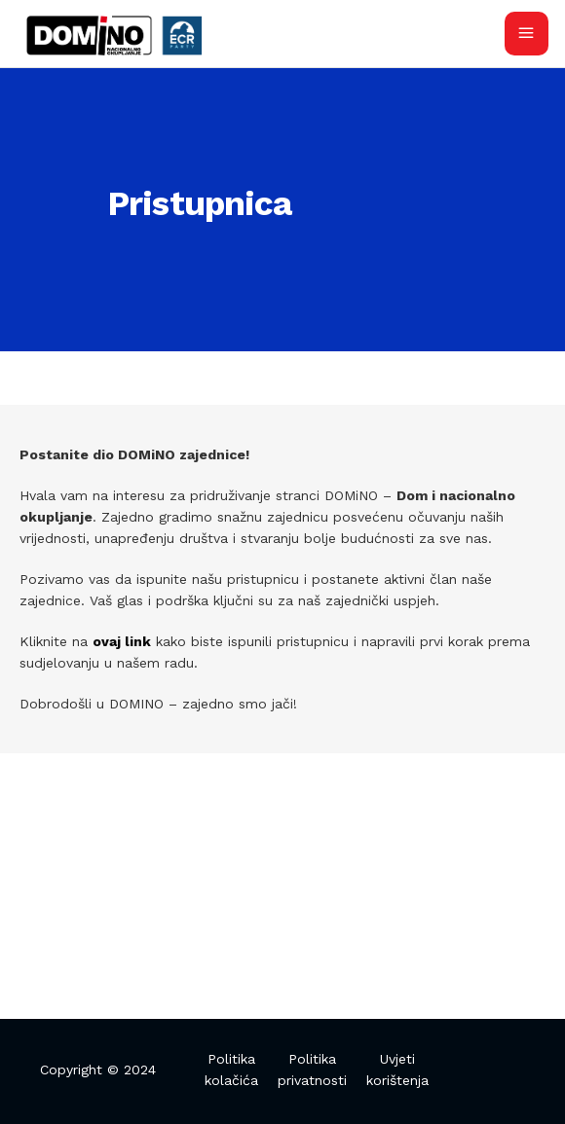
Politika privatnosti (312, 1069)
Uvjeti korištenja (397, 1069)
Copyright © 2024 (98, 1069)
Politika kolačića (231, 1069)
